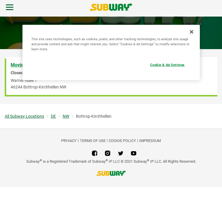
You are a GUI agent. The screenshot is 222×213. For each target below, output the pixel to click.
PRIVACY (69, 140)
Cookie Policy (122, 140)
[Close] (191, 31)
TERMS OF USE (93, 140)
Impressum (150, 140)
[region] (111, 52)
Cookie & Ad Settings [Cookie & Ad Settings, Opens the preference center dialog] (167, 65)
